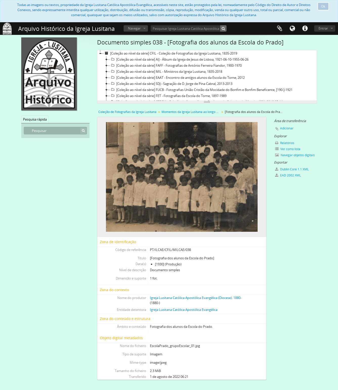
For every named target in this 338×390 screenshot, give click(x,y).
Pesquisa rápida (35, 119)
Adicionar (287, 128)
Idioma (292, 28)
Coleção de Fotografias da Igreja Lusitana (127, 112)
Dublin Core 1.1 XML (292, 169)
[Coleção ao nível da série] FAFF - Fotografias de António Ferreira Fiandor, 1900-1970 (176, 65)
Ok (323, 6)
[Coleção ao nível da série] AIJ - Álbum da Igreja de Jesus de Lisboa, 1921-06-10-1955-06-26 (179, 59)
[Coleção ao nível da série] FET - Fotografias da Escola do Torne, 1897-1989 (168, 96)
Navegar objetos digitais (295, 155)
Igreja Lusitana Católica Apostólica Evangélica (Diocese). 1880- (195, 297)
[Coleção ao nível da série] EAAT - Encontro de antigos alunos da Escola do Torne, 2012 (177, 78)
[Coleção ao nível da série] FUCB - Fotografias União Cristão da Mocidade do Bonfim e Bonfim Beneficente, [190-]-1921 (201, 90)
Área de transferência (279, 28)
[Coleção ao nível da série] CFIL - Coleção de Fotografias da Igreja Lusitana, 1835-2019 (170, 53)
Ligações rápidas (305, 28)
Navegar (134, 28)
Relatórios (284, 143)
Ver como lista (287, 149)
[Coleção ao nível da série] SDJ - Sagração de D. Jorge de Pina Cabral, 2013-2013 (171, 84)
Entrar (323, 28)
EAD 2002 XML (288, 175)
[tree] (207, 75)
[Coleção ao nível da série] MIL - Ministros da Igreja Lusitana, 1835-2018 (166, 71)
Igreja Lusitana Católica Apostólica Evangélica (183, 309)
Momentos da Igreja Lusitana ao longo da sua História (191, 112)
